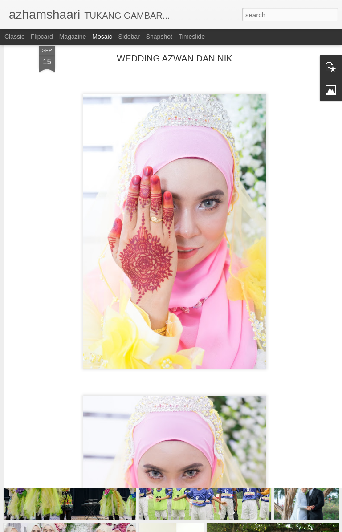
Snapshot (159, 36)
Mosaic (102, 36)
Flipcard (42, 36)
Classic (14, 36)
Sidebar (129, 36)
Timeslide (192, 36)
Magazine (72, 36)
